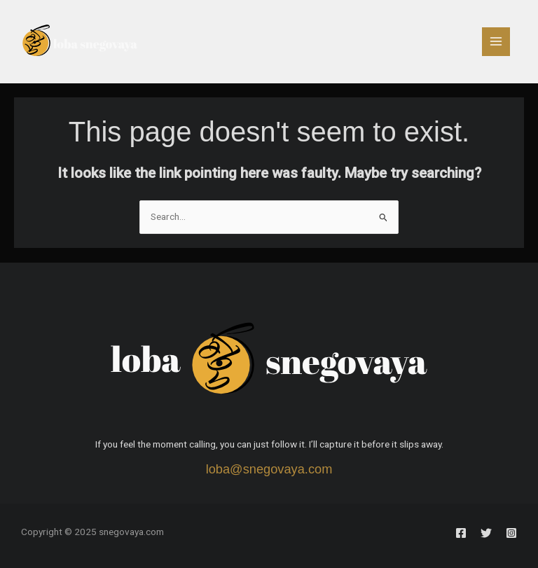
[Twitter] (486, 533)
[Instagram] (511, 533)
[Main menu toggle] (496, 41)
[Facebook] (461, 533)
